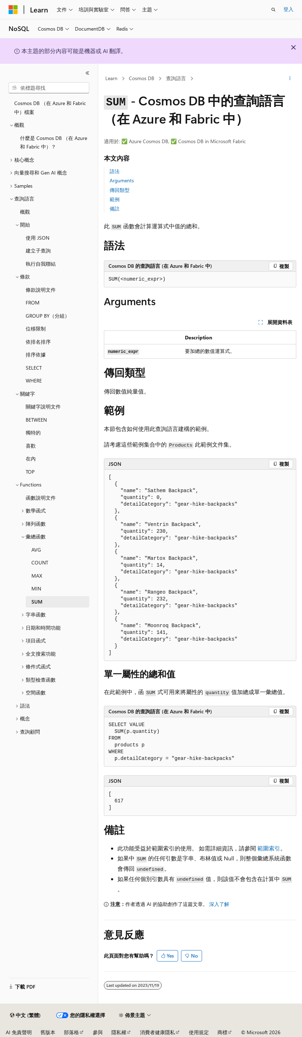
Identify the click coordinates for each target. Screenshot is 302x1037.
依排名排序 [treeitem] (38, 341)
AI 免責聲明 (19, 1032)
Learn (111, 78)
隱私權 (118, 1032)
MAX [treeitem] (36, 575)
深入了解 (219, 904)
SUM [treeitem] (36, 601)
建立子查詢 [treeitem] (38, 250)
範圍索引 (268, 848)
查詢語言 (176, 78)
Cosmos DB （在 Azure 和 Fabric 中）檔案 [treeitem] (50, 107)
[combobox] (49, 88)
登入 (288, 9)
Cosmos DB (141, 78)
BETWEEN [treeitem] (36, 419)
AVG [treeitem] (36, 549)
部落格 (71, 1032)
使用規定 (199, 1032)
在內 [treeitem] (31, 458)
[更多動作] (290, 78)
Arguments (122, 180)
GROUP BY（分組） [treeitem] (48, 315)
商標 (222, 1032)
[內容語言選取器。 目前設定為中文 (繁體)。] (25, 1015)
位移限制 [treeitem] (36, 328)
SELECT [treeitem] (34, 367)
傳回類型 (120, 190)
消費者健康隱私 (157, 1032)
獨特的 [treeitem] (33, 432)
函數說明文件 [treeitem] (41, 497)
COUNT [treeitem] (39, 562)
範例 (115, 199)
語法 (115, 171)
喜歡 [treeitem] (31, 445)
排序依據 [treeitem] (36, 354)
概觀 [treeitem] (25, 211)
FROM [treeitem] (33, 302)
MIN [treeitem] (36, 588)
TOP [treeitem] (30, 471)
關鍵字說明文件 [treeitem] (43, 406)
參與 (98, 1032)
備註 (115, 208)
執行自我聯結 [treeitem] (41, 263)
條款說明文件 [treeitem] (41, 289)
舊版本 (47, 1032)
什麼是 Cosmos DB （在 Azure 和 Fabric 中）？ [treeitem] (53, 142)
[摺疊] (87, 73)
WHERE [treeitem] (34, 380)
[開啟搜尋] (273, 9)
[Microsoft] (13, 9)
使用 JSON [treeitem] (37, 237)
